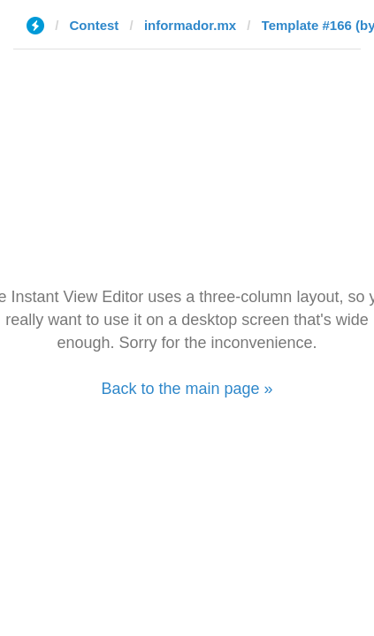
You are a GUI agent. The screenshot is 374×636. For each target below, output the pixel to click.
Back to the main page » (186, 389)
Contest (94, 25)
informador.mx (190, 25)
